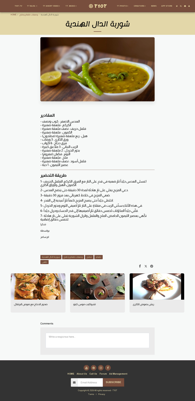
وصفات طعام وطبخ (28, 14)
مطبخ (89, 257)
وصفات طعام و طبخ (73, 257)
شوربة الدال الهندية (51, 257)
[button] (32, 6)
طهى (44, 262)
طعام (98, 257)
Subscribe (113, 382)
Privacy (101, 394)
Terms (91, 394)
